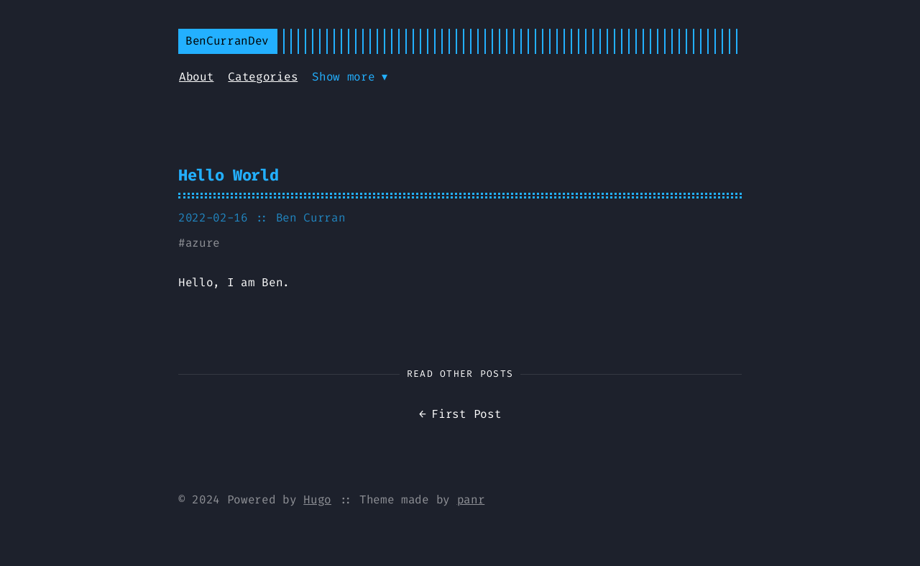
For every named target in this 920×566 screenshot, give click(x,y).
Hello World (228, 175)
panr (471, 499)
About (196, 76)
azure (202, 242)
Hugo (317, 499)
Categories (263, 76)
